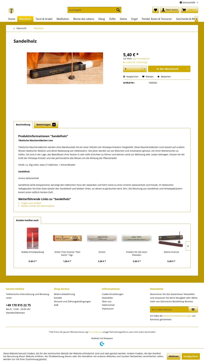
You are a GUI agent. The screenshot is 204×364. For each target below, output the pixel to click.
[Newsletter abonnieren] (193, 309)
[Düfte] (112, 19)
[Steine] (123, 19)
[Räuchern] (25, 19)
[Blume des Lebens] (83, 19)
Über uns (106, 301)
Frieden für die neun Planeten (136, 253)
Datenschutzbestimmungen (177, 315)
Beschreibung (23, 124)
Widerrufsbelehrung (64, 294)
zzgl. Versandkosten (141, 58)
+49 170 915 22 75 (18, 305)
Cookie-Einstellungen (112, 294)
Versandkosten (95, 332)
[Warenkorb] (189, 10)
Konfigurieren (191, 356)
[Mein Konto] (169, 10)
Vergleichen (130, 76)
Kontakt (58, 297)
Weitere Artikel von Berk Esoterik (36, 205)
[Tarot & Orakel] (43, 19)
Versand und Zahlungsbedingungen (72, 301)
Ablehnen (174, 356)
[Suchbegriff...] (94, 10)
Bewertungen (46, 124)
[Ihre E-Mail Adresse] (169, 309)
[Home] (11, 19)
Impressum (108, 308)
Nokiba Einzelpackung (32, 251)
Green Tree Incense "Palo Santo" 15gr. (67, 253)
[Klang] (101, 19)
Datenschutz (108, 305)
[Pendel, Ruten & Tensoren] (157, 19)
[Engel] (134, 19)
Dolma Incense (171, 251)
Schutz (101, 251)
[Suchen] (118, 10)
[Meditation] (62, 19)
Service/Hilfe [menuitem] (188, 2)
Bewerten (164, 76)
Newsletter (107, 297)
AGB (56, 305)
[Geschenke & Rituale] (188, 19)
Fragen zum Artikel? (29, 203)
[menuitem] (94, 11)
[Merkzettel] (155, 10)
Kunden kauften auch (27, 220)
